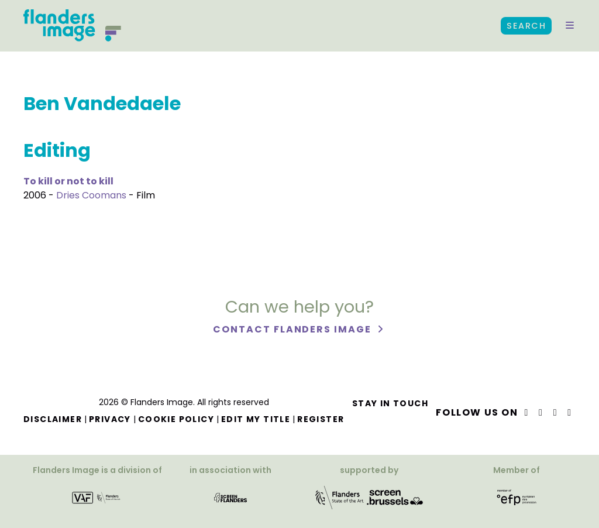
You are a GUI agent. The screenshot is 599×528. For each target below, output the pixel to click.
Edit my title (255, 419)
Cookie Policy (176, 419)
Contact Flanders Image (293, 329)
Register (320, 419)
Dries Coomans (91, 195)
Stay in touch (390, 403)
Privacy (110, 419)
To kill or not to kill (68, 181)
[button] (570, 25)
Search (526, 26)
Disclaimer (52, 419)
